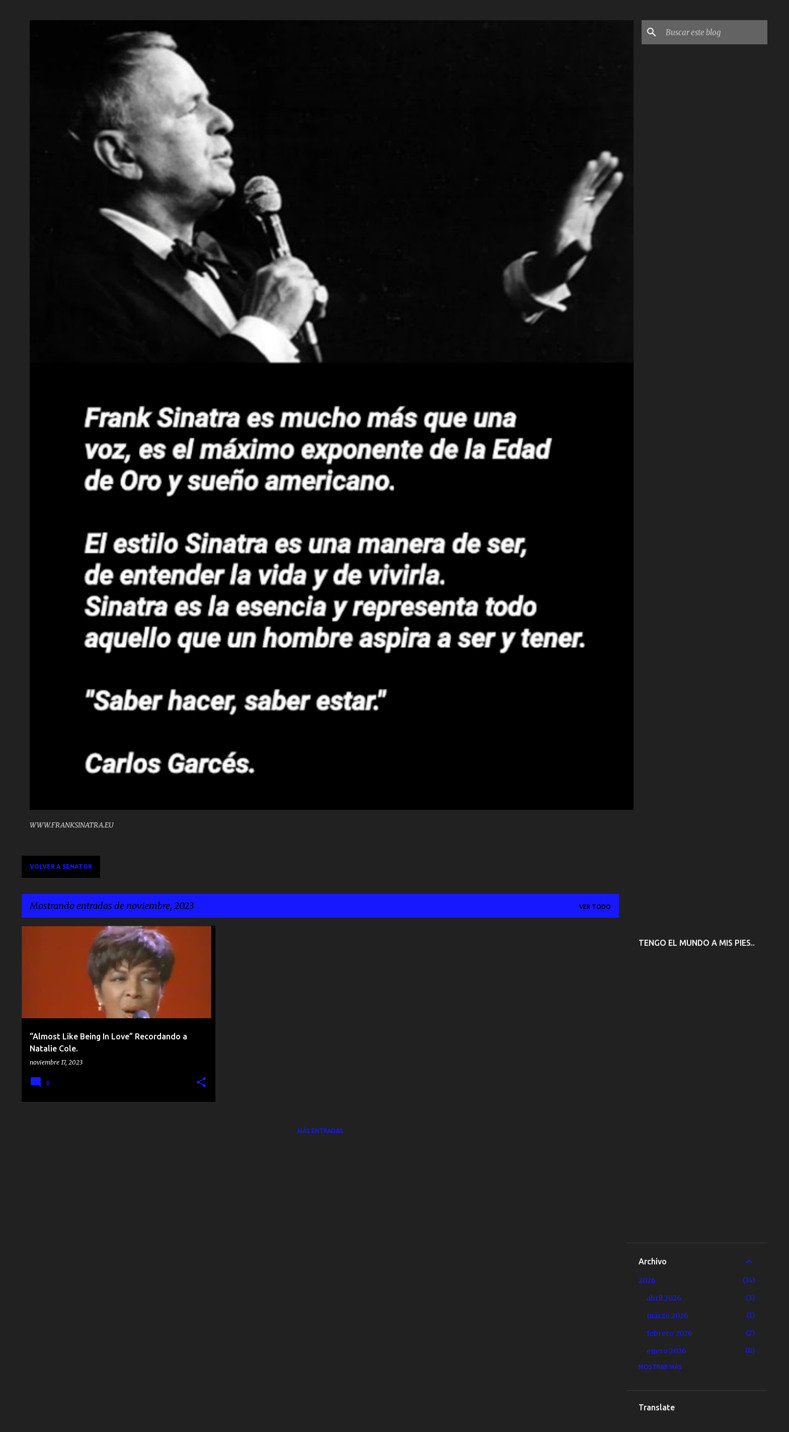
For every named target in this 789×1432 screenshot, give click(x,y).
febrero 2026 (669, 1333)
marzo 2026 (667, 1315)
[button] (201, 1083)
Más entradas (320, 1130)
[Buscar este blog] (714, 32)
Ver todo (595, 906)
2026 (647, 1280)
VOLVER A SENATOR (61, 866)
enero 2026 (666, 1350)
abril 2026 (664, 1298)
